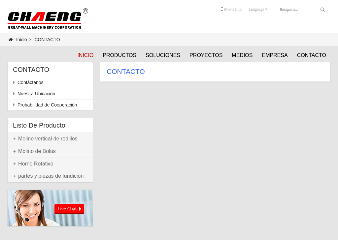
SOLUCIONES (163, 55)
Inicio (85, 55)
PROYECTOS (205, 55)
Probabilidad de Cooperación (47, 104)
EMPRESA (274, 55)
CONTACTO (311, 55)
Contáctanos (30, 82)
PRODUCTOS (119, 55)
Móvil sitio (231, 9)
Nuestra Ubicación (36, 93)
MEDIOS (242, 55)
